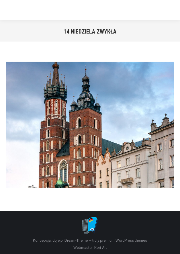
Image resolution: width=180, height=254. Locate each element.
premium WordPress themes (123, 240)
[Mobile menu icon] (170, 10)
